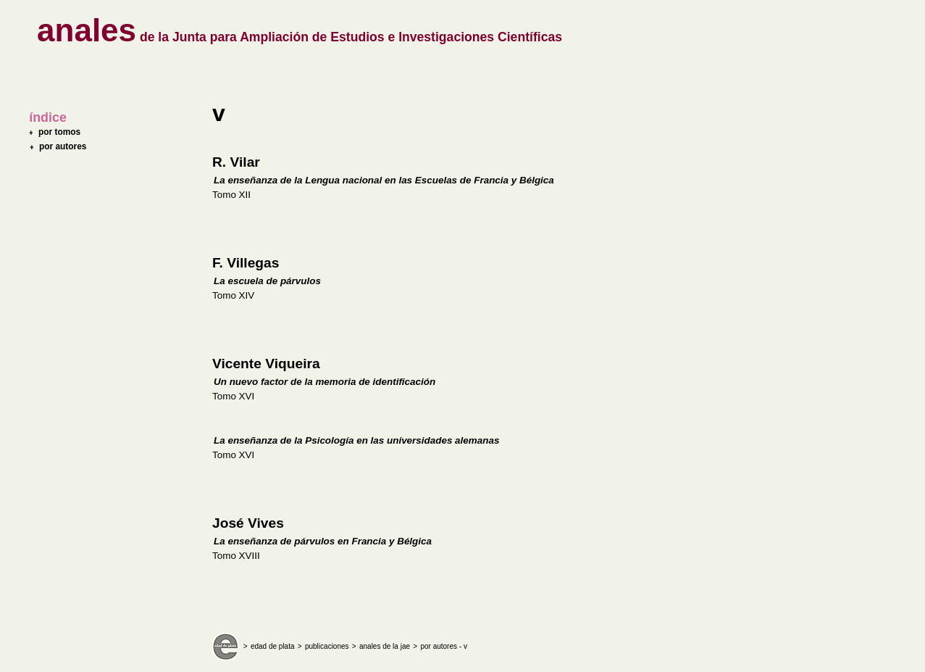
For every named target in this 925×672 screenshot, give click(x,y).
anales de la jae (384, 646)
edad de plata (273, 646)
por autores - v (443, 646)
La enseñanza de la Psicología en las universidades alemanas (356, 440)
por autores (63, 146)
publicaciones (327, 646)
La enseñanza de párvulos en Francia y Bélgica (323, 541)
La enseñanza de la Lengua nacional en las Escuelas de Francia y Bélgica (384, 180)
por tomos (59, 132)
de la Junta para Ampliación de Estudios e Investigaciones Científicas (299, 37)
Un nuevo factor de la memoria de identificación (324, 381)
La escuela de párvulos (267, 280)
